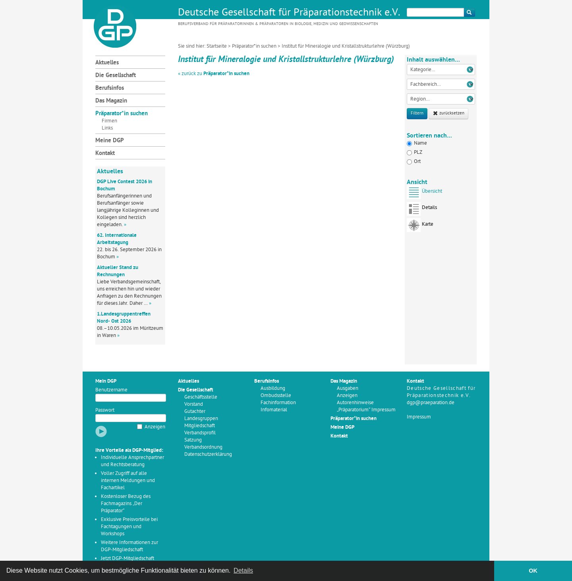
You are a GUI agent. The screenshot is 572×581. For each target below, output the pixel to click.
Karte (420, 226)
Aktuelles (107, 63)
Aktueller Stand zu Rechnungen (117, 271)
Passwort (104, 410)
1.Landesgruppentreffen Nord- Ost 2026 (124, 318)
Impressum (419, 417)
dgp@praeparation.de (430, 402)
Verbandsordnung (203, 447)
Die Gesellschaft (115, 75)
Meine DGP (109, 141)
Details (422, 210)
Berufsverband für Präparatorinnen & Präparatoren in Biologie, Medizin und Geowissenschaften (278, 24)
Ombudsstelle (276, 395)
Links (107, 128)
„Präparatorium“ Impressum (366, 410)
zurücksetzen (448, 113)
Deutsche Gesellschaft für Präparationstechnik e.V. (289, 13)
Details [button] (243, 570)
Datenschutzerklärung (208, 454)
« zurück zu (213, 73)
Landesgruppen (201, 418)
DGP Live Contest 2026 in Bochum (124, 185)
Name (417, 143)
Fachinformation (278, 402)
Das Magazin (111, 101)
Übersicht (424, 193)
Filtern (417, 113)
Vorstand (193, 404)
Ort (414, 161)
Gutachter (194, 411)
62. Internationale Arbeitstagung (117, 239)
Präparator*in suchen (254, 46)
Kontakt (105, 153)
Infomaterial (274, 410)
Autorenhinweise (355, 402)
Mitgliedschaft (199, 425)
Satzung (193, 440)
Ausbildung (273, 388)
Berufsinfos (109, 88)
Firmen (109, 121)
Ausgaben (347, 388)
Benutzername (111, 390)
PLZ (414, 152)
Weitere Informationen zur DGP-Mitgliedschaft (129, 546)
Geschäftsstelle (200, 397)
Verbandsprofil (200, 433)
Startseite (217, 46)
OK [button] (533, 570)
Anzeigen (155, 427)
